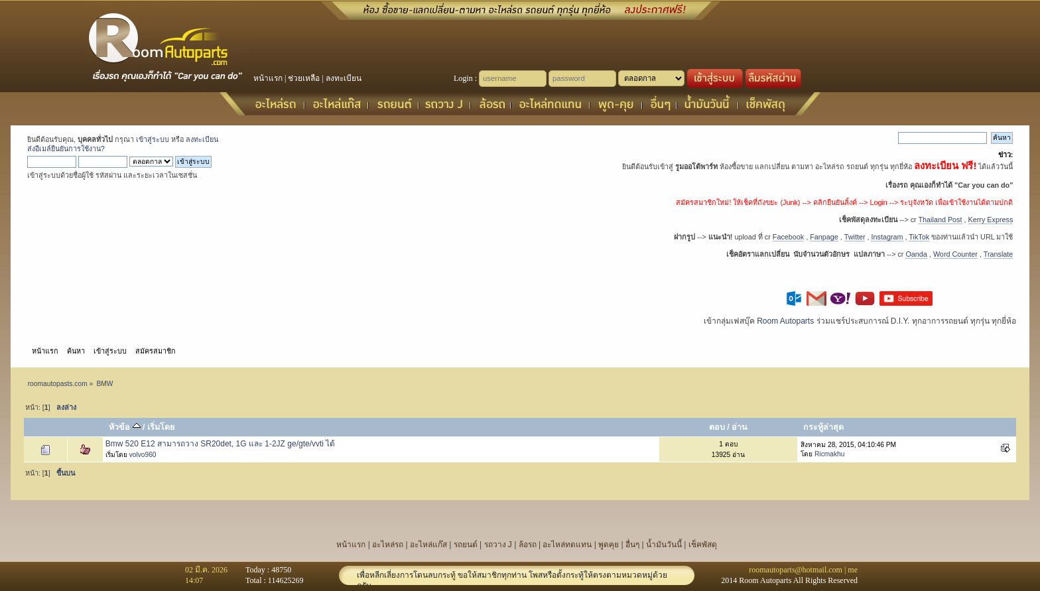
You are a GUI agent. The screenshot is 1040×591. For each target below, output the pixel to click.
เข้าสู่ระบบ (152, 139)
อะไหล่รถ (387, 544)
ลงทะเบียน (343, 78)
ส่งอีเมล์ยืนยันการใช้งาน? (66, 149)
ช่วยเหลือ (304, 78)
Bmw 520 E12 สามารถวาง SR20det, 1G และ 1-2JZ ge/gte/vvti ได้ (220, 443)
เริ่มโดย (160, 427)
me (853, 569)
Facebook (788, 237)
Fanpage (824, 237)
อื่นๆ (632, 544)
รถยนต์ (466, 544)
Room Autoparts (785, 321)
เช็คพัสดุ (702, 544)
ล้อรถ (528, 544)
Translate (998, 254)
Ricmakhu (829, 454)
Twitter (855, 237)
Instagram (887, 237)
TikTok (919, 237)
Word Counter (955, 254)
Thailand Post (940, 220)
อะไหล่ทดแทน (567, 544)
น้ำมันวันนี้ (664, 544)
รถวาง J (498, 544)
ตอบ (717, 427)
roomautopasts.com (58, 383)
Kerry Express (990, 220)
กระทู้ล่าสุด (823, 427)
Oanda (916, 254)
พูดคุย (608, 544)
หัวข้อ (124, 427)
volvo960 (143, 454)
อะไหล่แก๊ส (428, 544)
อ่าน (740, 427)
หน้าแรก (268, 78)
